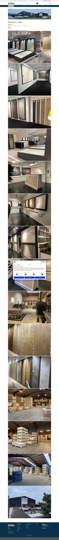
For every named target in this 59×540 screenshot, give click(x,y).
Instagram (31, 535)
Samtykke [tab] (18, 264)
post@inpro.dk (46, 0)
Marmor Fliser (27, 525)
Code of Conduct (19, 528)
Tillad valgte (29, 277)
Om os (18, 526)
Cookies (18, 529)
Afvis (19, 277)
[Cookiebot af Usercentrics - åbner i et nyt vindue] (42, 262)
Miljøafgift (18, 530)
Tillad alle (40, 277)
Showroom (18, 525)
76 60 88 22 (49, 0)
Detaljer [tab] (29, 264)
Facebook (28, 535)
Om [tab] (40, 264)
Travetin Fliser (27, 526)
